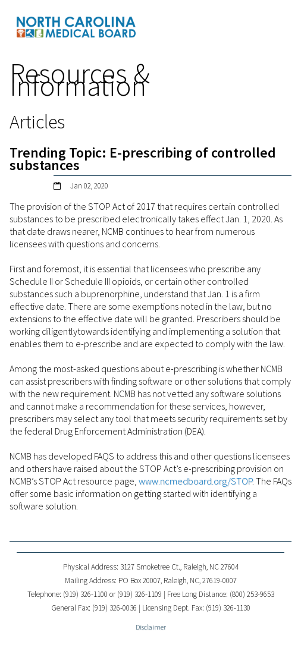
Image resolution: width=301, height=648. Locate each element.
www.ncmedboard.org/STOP (195, 481)
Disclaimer (151, 626)
